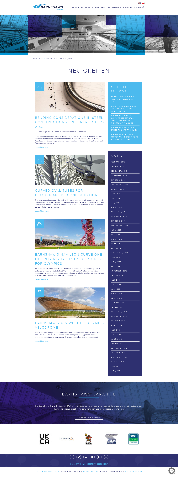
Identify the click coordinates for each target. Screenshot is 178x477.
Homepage (38, 59)
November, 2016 (119, 176)
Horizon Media (102, 464)
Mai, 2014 (115, 266)
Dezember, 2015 (119, 212)
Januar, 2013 (117, 307)
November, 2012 (119, 316)
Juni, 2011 (116, 371)
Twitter (79, 457)
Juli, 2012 (116, 330)
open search (143, 7)
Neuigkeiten (127, 7)
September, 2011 (119, 357)
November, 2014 (119, 248)
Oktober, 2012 (118, 321)
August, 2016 (118, 189)
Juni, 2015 (116, 230)
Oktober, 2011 (118, 353)
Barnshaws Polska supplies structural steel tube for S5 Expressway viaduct (122, 119)
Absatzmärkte (100, 7)
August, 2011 (117, 362)
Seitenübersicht (133, 472)
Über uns (73, 7)
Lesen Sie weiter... (42, 147)
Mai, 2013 (115, 289)
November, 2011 (119, 348)
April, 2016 (116, 207)
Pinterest (99, 457)
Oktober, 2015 (118, 221)
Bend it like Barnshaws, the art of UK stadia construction (124, 108)
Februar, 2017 (118, 162)
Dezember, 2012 (119, 312)
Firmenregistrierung (111, 472)
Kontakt (137, 7)
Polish (143, 3)
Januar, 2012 (117, 344)
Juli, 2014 (116, 257)
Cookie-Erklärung (71, 472)
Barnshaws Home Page (48, 7)
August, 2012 (118, 325)
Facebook (72, 457)
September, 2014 (119, 253)
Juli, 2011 (115, 366)
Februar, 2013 (118, 303)
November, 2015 (119, 216)
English (139, 3)
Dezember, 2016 (119, 171)
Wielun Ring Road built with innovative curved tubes (124, 99)
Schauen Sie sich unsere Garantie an (89, 418)
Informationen (114, 7)
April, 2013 (116, 294)
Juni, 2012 (116, 335)
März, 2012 (116, 339)
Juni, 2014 (116, 262)
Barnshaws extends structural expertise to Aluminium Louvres (124, 137)
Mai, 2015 (115, 235)
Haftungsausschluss (47, 472)
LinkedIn (85, 457)
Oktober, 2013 (118, 275)
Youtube (92, 457)
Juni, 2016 (116, 198)
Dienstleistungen (85, 7)
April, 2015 (116, 239)
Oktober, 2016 (118, 180)
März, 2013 (116, 298)
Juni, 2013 (116, 285)
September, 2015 (119, 226)
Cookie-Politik (90, 472)
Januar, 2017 (117, 166)
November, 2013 (119, 271)
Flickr (106, 457)
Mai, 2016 (115, 203)
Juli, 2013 (116, 280)
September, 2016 (119, 185)
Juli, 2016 (116, 194)
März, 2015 (116, 244)
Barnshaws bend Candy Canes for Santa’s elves (124, 129)
